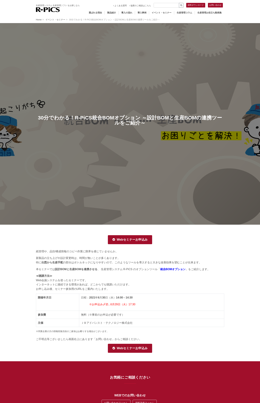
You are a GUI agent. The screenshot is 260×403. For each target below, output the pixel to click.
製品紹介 (111, 12)
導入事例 (142, 12)
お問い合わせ (215, 5)
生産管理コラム (184, 12)
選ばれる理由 (95, 12)
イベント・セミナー (161, 12)
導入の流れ (126, 12)
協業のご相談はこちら (140, 5)
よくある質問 (120, 5)
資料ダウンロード (196, 5)
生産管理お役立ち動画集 (209, 12)
